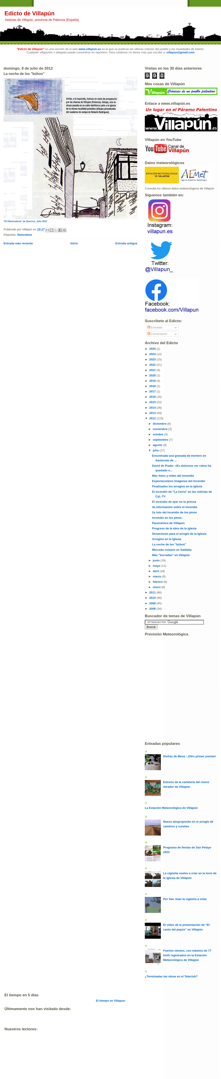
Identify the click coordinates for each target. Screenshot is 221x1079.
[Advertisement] (85, 1074)
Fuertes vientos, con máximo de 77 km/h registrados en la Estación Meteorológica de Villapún (187, 955)
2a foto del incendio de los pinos (174, 512)
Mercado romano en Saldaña (171, 549)
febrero (158, 581)
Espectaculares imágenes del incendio (178, 481)
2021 (153, 370)
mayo (157, 565)
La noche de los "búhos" (169, 544)
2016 (153, 396)
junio (157, 560)
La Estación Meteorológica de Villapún (171, 808)
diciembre (160, 423)
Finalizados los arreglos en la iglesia (177, 486)
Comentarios (157, 334)
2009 (153, 603)
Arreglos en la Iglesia (166, 539)
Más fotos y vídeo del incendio (173, 475)
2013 (153, 413)
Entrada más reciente (18, 243)
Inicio (74, 243)
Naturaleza (24, 234)
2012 (153, 418)
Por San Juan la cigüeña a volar (185, 899)
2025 (153, 348)
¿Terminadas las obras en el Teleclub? (171, 976)
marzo (157, 576)
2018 (153, 386)
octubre (158, 434)
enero (157, 587)
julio (156, 450)
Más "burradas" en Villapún (171, 555)
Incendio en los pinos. (167, 517)
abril (156, 571)
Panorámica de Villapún (168, 523)
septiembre (161, 439)
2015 (153, 402)
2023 (153, 359)
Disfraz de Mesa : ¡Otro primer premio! (189, 756)
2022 (153, 364)
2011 (153, 592)
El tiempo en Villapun (110, 1000)
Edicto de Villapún (29, 13)
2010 (153, 597)
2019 (153, 380)
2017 (153, 391)
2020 (153, 375)
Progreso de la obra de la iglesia (174, 528)
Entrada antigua (126, 243)
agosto (158, 445)
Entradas (155, 327)
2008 (153, 608)
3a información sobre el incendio (174, 507)
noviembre (160, 429)
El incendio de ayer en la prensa (174, 501)
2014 (153, 407)
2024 (153, 354)
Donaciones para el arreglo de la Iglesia (179, 533)
